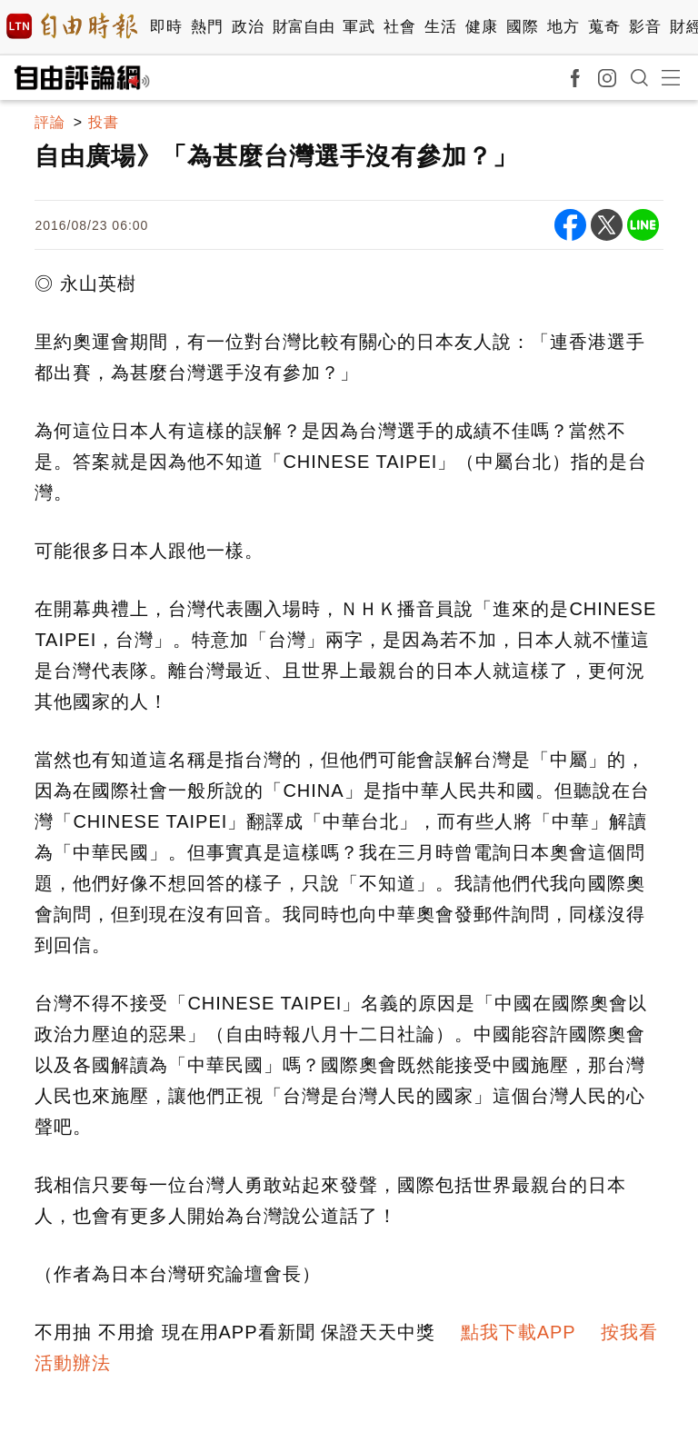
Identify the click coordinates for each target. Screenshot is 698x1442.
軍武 (358, 26)
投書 (103, 122)
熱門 (207, 26)
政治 (248, 26)
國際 (522, 26)
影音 (645, 26)
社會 (399, 26)
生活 (440, 26)
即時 (166, 26)
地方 (563, 26)
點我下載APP (518, 1332)
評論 (50, 122)
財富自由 (303, 26)
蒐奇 (604, 26)
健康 (481, 26)
